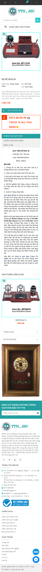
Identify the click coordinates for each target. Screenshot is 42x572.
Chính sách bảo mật (9, 529)
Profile (4, 554)
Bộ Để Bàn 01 (21, 320)
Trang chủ (5, 542)
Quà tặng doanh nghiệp (10, 548)
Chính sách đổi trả (8, 523)
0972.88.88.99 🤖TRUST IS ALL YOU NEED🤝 (20, 122)
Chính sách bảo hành (9, 526)
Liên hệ (4, 560)
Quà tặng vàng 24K (9, 551)
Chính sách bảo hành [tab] (13, 141)
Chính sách (21, 332)
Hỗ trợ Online (21, 339)
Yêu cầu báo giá (12, 110)
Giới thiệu (5, 545)
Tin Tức (4, 557)
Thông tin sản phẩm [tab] (12, 136)
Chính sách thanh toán (10, 517)
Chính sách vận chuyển (10, 520)
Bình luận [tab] (8, 145)
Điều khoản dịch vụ (9, 532)
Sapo (22, 569)
